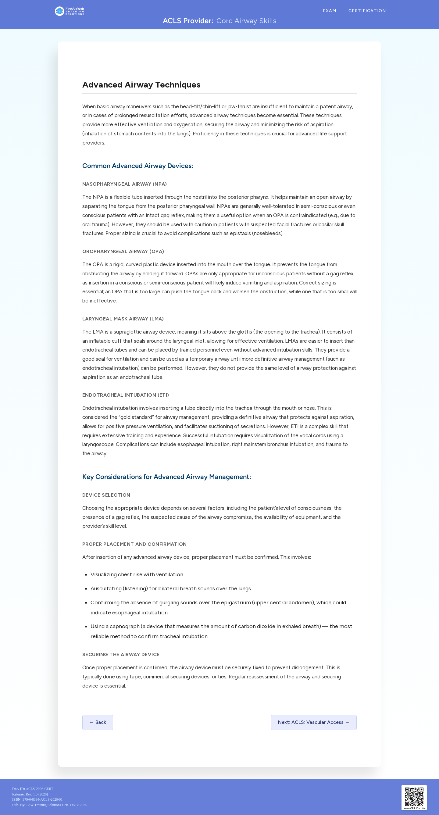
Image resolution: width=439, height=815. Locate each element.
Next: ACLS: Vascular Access (311, 722)
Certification (367, 10)
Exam (329, 10)
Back (100, 722)
